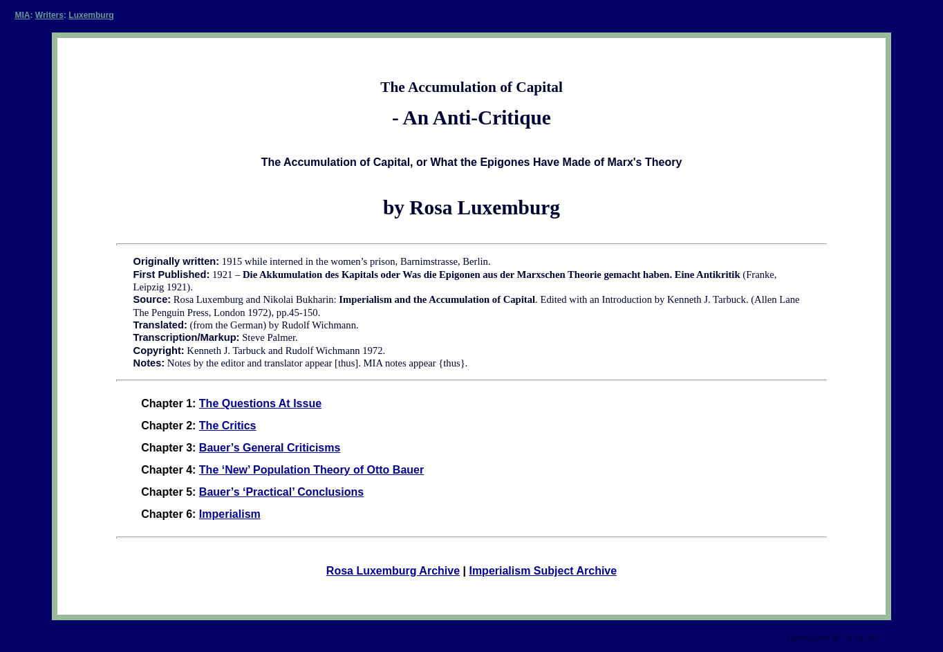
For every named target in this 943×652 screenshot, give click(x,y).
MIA (22, 15)
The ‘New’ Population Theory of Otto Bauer (311, 470)
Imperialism (230, 514)
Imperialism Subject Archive (543, 571)
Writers (49, 15)
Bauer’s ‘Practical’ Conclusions (281, 492)
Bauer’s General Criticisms (270, 448)
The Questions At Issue (260, 403)
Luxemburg (90, 15)
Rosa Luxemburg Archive (393, 571)
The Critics (227, 425)
